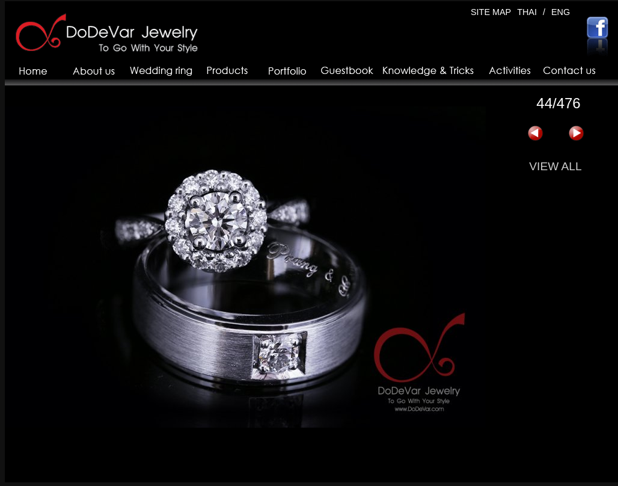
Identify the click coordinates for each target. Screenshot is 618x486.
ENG (560, 12)
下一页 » (576, 133)
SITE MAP (491, 12)
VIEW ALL (555, 166)
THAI (527, 12)
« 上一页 (535, 133)
